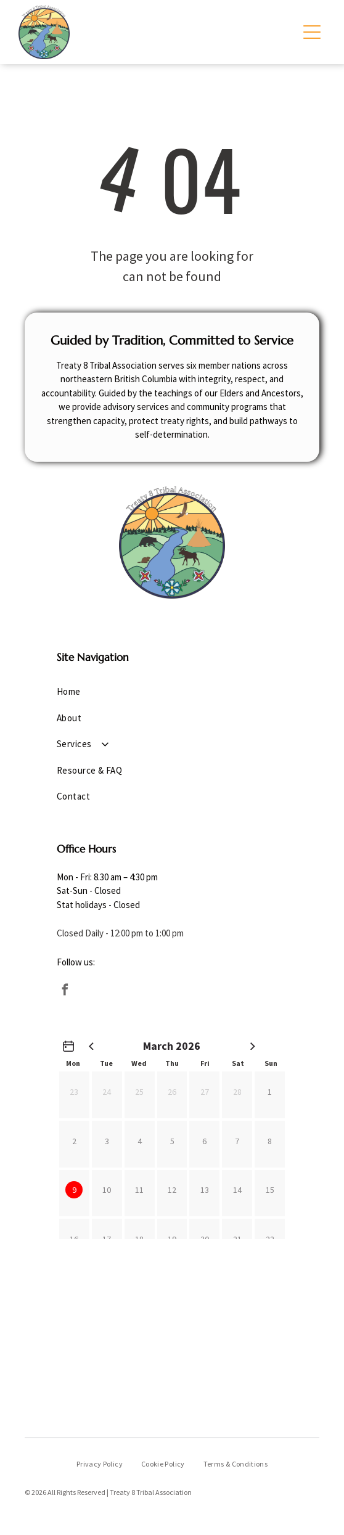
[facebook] (65, 991)
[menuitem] (172, 692)
